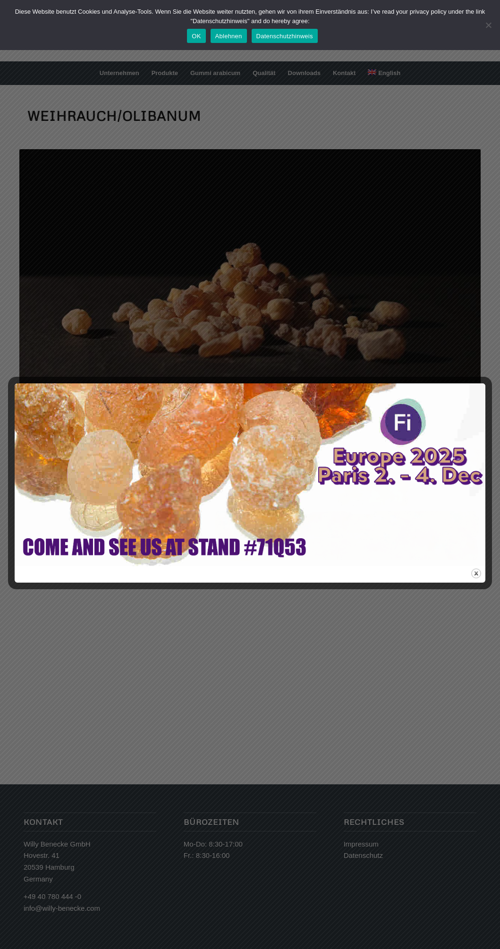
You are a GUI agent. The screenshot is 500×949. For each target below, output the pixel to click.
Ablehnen (228, 36)
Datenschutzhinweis (284, 36)
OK (196, 36)
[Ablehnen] (488, 25)
